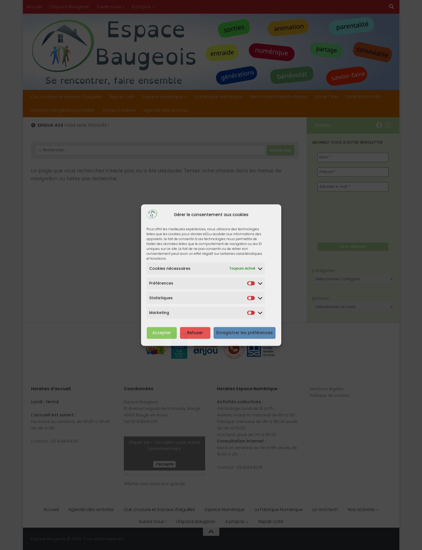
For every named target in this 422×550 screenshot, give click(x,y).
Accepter (161, 333)
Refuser (195, 333)
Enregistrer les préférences (244, 333)
